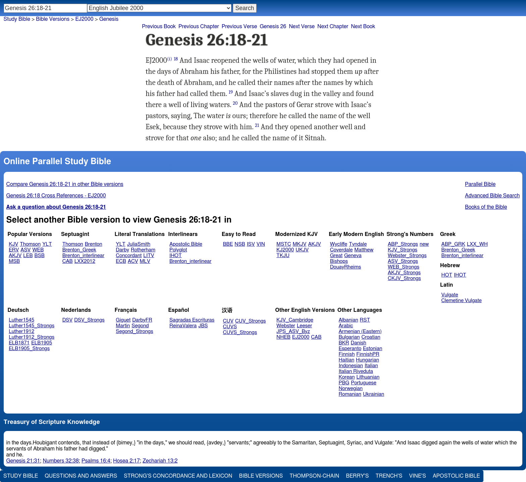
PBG (344, 382)
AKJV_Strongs (404, 272)
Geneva (353, 255)
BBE (228, 244)
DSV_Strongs (89, 320)
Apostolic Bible (456, 476)
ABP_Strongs (403, 244)
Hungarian (367, 360)
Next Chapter (332, 26)
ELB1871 (19, 342)
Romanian (350, 394)
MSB (14, 261)
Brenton (93, 244)
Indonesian (351, 365)
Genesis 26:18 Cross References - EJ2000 (56, 195)
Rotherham (143, 249)
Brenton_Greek (79, 249)
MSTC (283, 244)
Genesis (108, 19)
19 (231, 92)
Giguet (123, 320)
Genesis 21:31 (23, 461)
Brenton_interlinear (83, 255)
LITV (148, 255)
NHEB (283, 337)
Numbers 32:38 (61, 461)
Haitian (347, 360)
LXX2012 (84, 261)
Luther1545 (21, 320)
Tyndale (358, 244)
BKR (344, 342)
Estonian (372, 348)
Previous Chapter (198, 26)
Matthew (363, 249)
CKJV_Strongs (404, 278)
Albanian (348, 320)
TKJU (283, 255)
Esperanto (350, 348)
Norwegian (351, 388)
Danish (358, 342)
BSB (40, 255)
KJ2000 (285, 249)
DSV (67, 320)
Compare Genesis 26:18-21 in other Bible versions (64, 184)
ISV (251, 244)
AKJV (15, 255)
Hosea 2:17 (126, 461)
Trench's (388, 476)
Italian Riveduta (356, 371)
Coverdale (341, 249)
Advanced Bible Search (492, 195)
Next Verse (302, 26)
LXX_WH (477, 244)
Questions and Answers (81, 476)
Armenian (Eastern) (360, 331)
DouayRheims (345, 267)
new (424, 244)
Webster (285, 325)
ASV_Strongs (403, 261)
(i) (169, 59)
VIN (261, 244)
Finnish (347, 354)
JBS (203, 325)
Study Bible (17, 19)
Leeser (304, 325)
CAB (67, 261)
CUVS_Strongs (240, 332)
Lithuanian (367, 377)
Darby (122, 249)
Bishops (339, 261)
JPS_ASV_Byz (293, 331)
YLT (47, 244)
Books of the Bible (486, 207)
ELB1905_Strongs (29, 348)
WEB (38, 249)
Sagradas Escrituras (191, 320)
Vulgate (449, 294)
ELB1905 (41, 342)
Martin (123, 325)
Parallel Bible (480, 184)
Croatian (370, 337)
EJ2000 (300, 337)
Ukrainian (373, 394)
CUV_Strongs (250, 321)
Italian (371, 365)
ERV (14, 249)
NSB (239, 244)
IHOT (175, 255)
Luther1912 (21, 331)
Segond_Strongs (134, 331)
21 (257, 125)
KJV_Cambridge (294, 320)
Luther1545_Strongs (31, 325)
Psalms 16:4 (96, 461)
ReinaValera (183, 325)
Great (336, 255)
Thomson (30, 244)
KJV (13, 244)
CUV (228, 321)
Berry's (357, 476)
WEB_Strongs (403, 267)
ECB (121, 261)
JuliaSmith (138, 244)
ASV (25, 249)
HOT (446, 275)
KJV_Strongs (402, 249)
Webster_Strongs (407, 255)
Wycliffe (338, 244)
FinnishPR (367, 354)
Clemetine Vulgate (461, 300)
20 (235, 103)
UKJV (302, 249)
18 (176, 59)
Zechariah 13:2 (160, 461)
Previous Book (159, 26)
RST (365, 320)
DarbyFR (142, 320)
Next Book (363, 26)
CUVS (230, 326)
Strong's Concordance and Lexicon (178, 476)
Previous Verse (239, 26)
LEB (28, 255)
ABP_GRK (453, 244)
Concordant (129, 255)
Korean (347, 377)
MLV (145, 261)
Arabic (346, 325)
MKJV (299, 244)
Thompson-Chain (314, 476)
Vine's (417, 476)
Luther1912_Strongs (31, 337)
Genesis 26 (273, 26)
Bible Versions (52, 19)
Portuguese (363, 382)
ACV (133, 261)
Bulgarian (349, 337)
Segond (140, 325)
